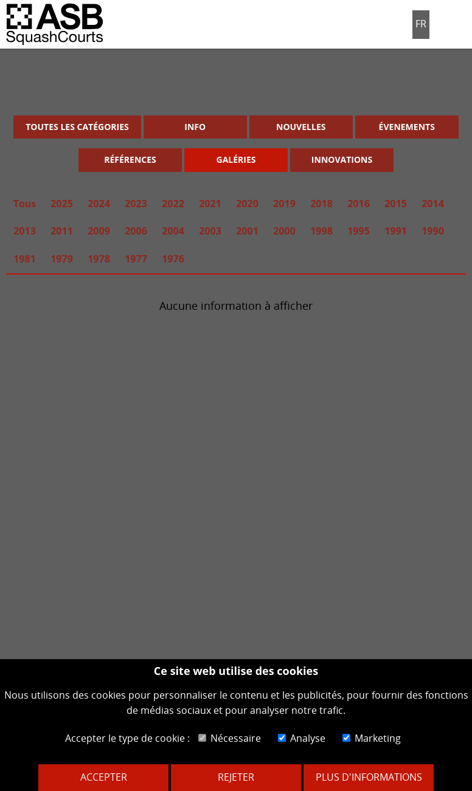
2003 (210, 231)
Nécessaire (229, 738)
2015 (395, 203)
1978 (99, 258)
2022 (173, 203)
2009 (99, 231)
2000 (284, 231)
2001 (247, 231)
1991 (395, 231)
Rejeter (236, 777)
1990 (433, 231)
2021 (210, 203)
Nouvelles (300, 126)
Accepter (103, 777)
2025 (61, 203)
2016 (358, 203)
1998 (321, 231)
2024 (99, 203)
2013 (24, 231)
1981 (24, 258)
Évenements (407, 126)
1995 (358, 231)
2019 (284, 203)
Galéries (236, 159)
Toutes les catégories (77, 126)
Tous (24, 203)
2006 (136, 231)
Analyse (301, 738)
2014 (433, 203)
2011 (61, 231)
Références (130, 159)
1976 (173, 258)
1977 (136, 258)
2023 (136, 203)
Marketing (371, 738)
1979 (61, 258)
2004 (173, 231)
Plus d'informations (369, 777)
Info (195, 126)
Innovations (341, 159)
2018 (321, 203)
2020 (247, 203)
